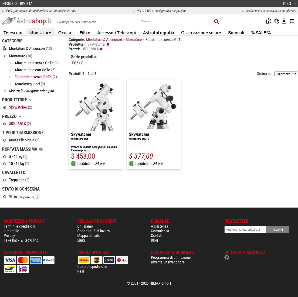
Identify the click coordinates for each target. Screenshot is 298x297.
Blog (154, 240)
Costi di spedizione (92, 266)
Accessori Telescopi (116, 32)
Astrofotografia (158, 32)
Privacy (9, 235)
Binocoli (236, 32)
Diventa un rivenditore (168, 262)
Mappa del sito (88, 235)
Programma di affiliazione (171, 257)
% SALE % (261, 32)
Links (81, 240)
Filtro (85, 32)
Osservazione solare (201, 32)
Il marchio (11, 231)
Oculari (65, 32)
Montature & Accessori (104, 39)
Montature (40, 32)
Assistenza (159, 226)
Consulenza (160, 231)
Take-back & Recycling (21, 240)
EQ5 (77, 63)
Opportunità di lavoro (93, 231)
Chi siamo (85, 226)
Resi (80, 271)
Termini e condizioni (19, 226)
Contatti (157, 235)
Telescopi (12, 32)
